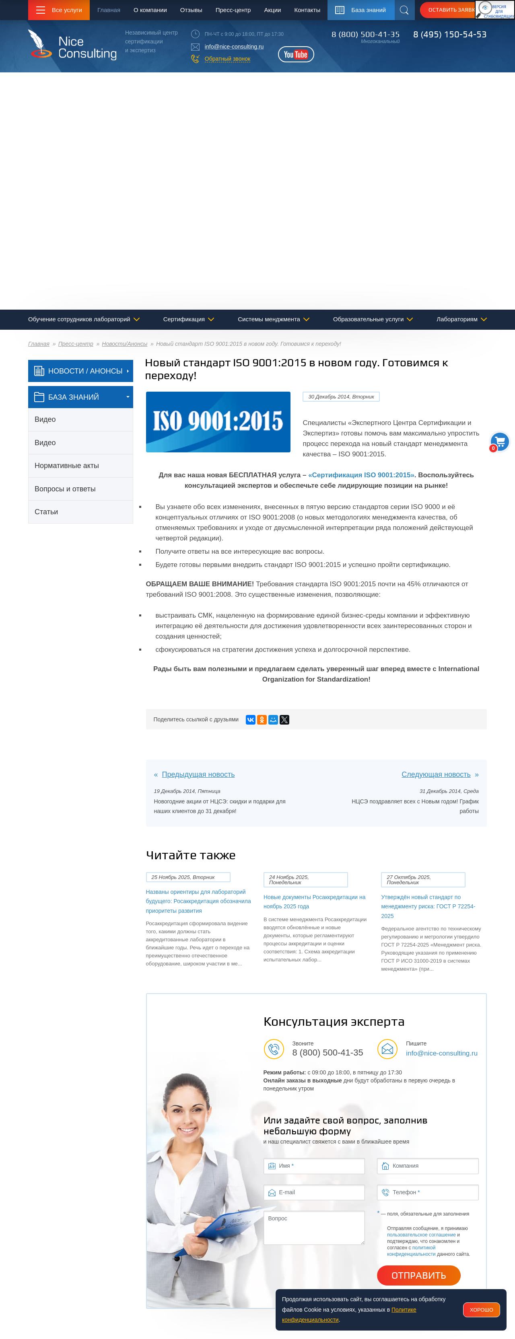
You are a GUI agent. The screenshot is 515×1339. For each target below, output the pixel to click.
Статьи (46, 512)
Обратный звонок (227, 58)
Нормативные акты (67, 466)
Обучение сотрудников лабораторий (79, 319)
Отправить (418, 1275)
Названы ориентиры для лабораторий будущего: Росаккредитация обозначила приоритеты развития (198, 901)
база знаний (66, 397)
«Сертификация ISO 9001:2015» (361, 475)
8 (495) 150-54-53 (450, 34)
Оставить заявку (453, 9)
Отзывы (191, 9)
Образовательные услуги (368, 319)
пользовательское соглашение (421, 1235)
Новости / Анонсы (78, 371)
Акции (272, 9)
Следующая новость (436, 774)
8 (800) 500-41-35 (366, 34)
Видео (45, 419)
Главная (108, 9)
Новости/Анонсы (124, 344)
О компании (150, 9)
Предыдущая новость (198, 774)
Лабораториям (457, 319)
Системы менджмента (269, 319)
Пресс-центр (233, 9)
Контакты (307, 9)
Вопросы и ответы (65, 489)
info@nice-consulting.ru (234, 46)
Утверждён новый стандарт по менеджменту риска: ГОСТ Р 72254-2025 (428, 906)
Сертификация (184, 319)
